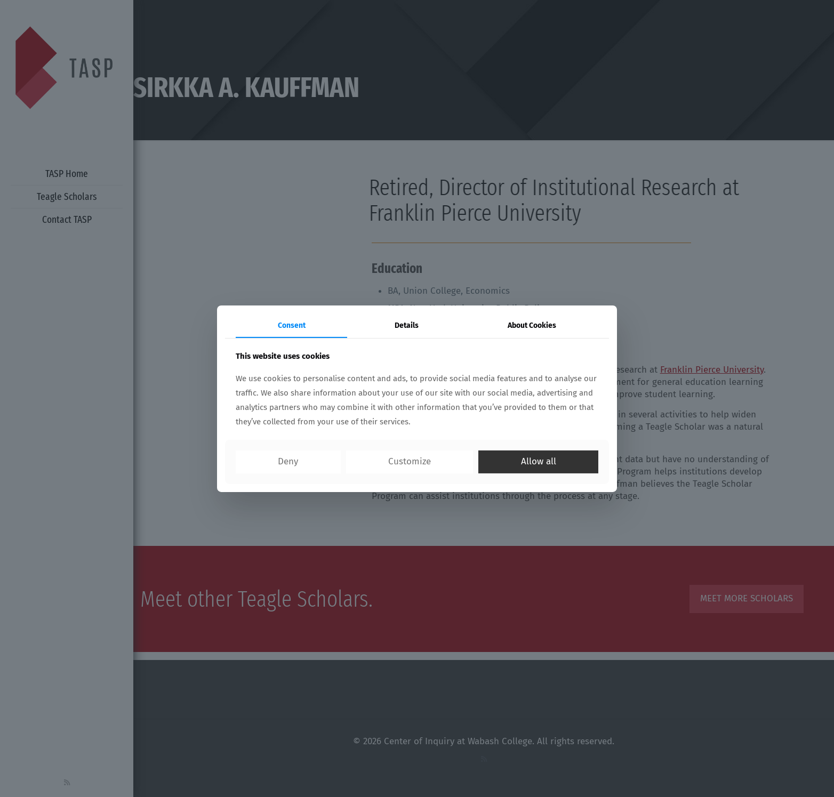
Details (407, 324)
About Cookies (532, 324)
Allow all (538, 461)
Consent (292, 324)
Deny (288, 461)
